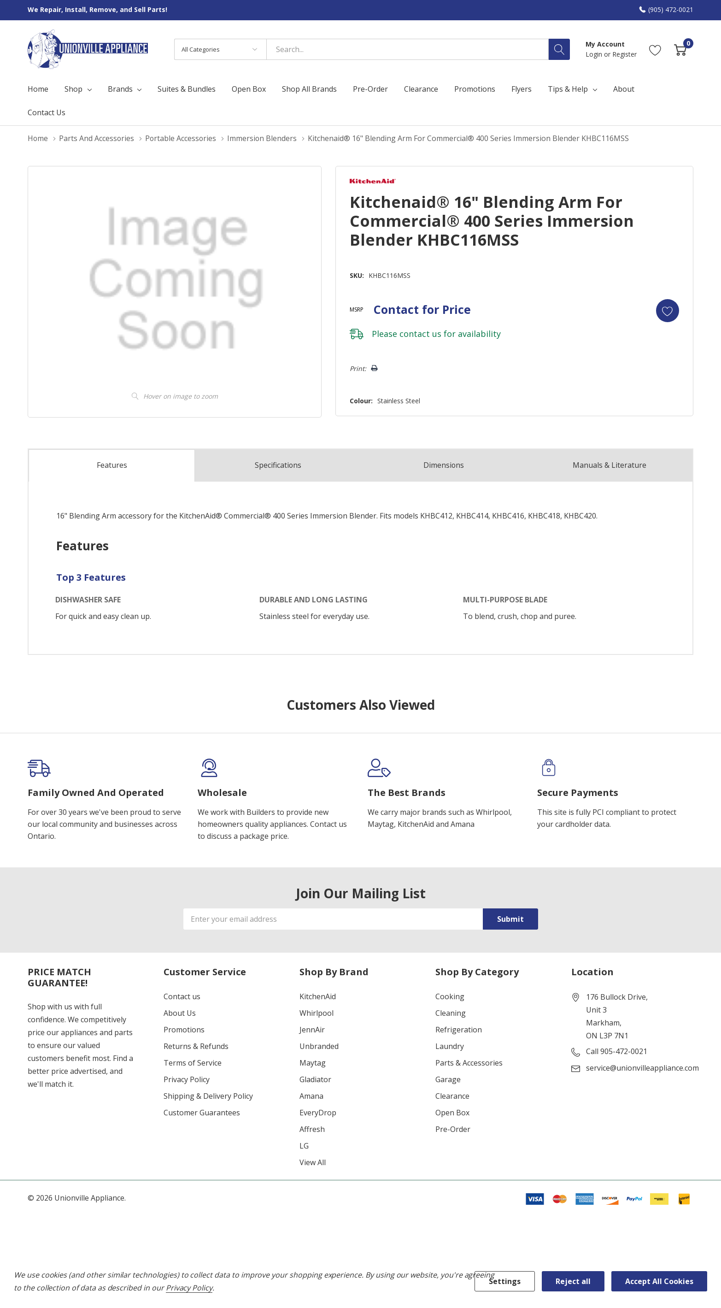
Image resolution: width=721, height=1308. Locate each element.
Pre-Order (452, 1129)
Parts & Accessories (469, 1063)
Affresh (312, 1129)
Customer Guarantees (202, 1113)
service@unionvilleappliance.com (642, 1068)
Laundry (449, 1046)
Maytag (312, 1063)
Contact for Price (421, 309)
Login (595, 54)
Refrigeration (458, 1030)
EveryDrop (317, 1113)
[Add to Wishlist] (667, 310)
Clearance (452, 1096)
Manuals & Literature (609, 465)
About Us (180, 1013)
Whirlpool (316, 1013)
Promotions (184, 1030)
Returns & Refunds (196, 1046)
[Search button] (559, 49)
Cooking (449, 996)
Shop (73, 89)
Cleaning (450, 1013)
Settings (505, 1281)
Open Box (452, 1113)
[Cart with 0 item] (680, 49)
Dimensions (443, 465)
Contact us (182, 996)
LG (304, 1146)
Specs (277, 465)
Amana (311, 1096)
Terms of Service (193, 1063)
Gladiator (315, 1079)
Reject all (573, 1281)
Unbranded (319, 1046)
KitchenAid (317, 996)
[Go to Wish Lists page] (655, 49)
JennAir (312, 1030)
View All (312, 1162)
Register (624, 54)
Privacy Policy (187, 1079)
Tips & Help (568, 89)
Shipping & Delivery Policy (208, 1096)
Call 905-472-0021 (616, 1051)
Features (112, 465)
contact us (420, 333)
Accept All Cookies (659, 1281)
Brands (120, 89)
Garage (448, 1079)
